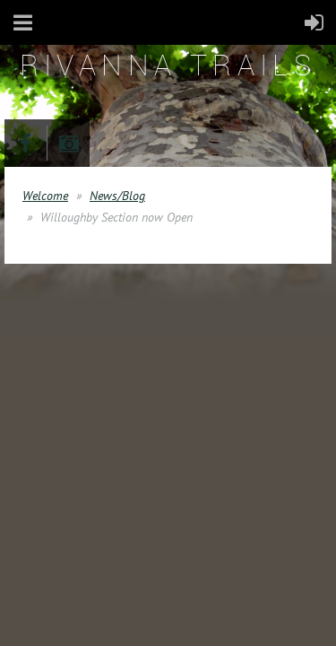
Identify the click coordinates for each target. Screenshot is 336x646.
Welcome (45, 196)
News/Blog (117, 196)
